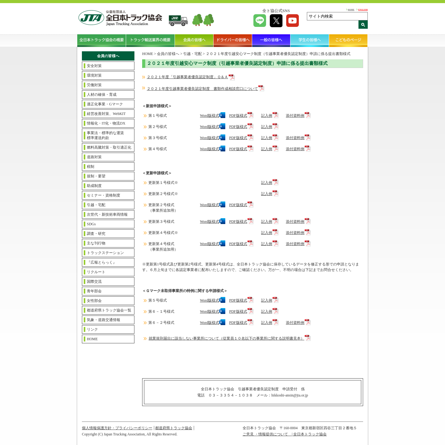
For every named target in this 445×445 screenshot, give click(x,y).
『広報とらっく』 (102, 262)
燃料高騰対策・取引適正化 (109, 147)
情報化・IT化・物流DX (106, 123)
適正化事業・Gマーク (105, 104)
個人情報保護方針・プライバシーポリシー (117, 428)
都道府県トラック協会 (173, 428)
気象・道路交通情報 (103, 320)
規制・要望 (96, 176)
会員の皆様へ (194, 40)
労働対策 (94, 85)
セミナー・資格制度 (103, 195)
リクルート (96, 272)
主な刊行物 (96, 243)
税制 (90, 166)
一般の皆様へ (271, 40)
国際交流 (94, 281)
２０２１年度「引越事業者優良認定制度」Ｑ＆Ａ (187, 77)
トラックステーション (105, 253)
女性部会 (94, 301)
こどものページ (348, 40)
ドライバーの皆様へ (233, 40)
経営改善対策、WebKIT (106, 114)
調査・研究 (96, 233)
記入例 (266, 115)
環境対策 (94, 75)
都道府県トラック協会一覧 (109, 310)
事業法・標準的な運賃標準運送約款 (105, 135)
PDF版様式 (238, 115)
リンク (92, 329)
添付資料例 (295, 115)
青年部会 (94, 291)
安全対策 (94, 66)
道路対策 (94, 157)
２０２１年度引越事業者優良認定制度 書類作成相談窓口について (202, 89)
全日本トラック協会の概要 (101, 40)
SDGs (91, 224)
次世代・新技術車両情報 (107, 214)
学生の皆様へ (309, 40)
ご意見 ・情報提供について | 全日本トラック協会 (285, 434)
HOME (351, 9)
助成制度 (94, 186)
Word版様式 (209, 115)
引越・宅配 (96, 205)
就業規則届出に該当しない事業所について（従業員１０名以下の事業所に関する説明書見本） (226, 338)
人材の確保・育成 (102, 94)
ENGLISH (363, 9)
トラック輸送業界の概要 (150, 40)
